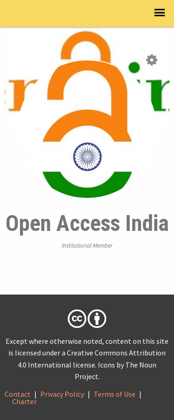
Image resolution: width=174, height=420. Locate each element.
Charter (24, 401)
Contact (18, 394)
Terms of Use (114, 394)
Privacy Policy (62, 394)
